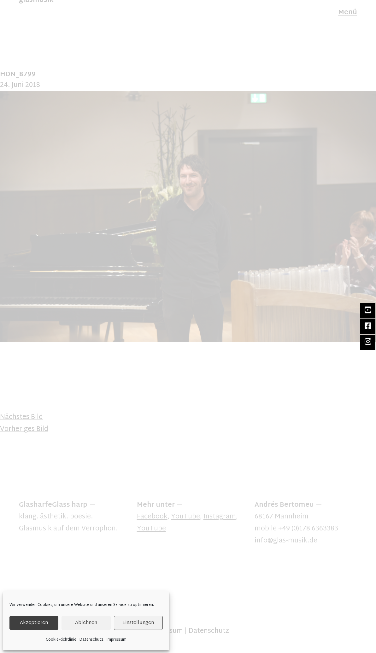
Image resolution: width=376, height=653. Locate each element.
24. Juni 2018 (20, 85)
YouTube (185, 517)
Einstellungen (138, 623)
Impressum (116, 639)
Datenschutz (91, 639)
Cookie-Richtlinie (61, 639)
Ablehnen (86, 623)
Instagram (219, 517)
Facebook (152, 517)
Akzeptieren (34, 623)
